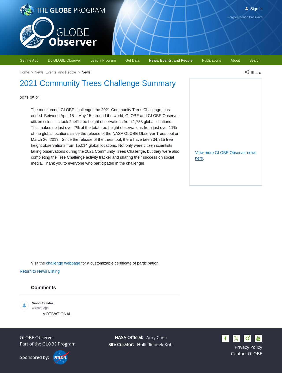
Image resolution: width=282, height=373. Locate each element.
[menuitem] (29, 60)
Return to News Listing (40, 271)
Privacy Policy (248, 347)
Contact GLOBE (246, 353)
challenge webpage (63, 263)
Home (24, 72)
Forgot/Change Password (245, 17)
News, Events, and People (55, 72)
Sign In (254, 9)
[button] (253, 73)
